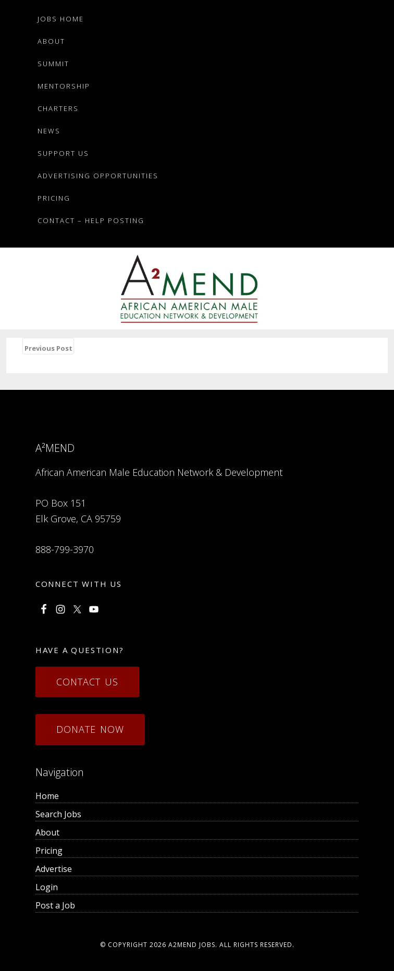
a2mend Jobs (191, 944)
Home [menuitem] (47, 796)
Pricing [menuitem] (49, 850)
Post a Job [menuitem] (55, 905)
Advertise (53, 869)
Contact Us (87, 681)
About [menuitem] (47, 832)
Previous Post (48, 348)
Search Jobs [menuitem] (58, 814)
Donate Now (90, 729)
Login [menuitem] (46, 887)
